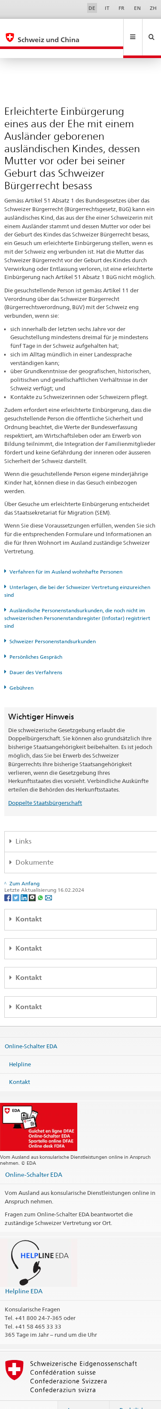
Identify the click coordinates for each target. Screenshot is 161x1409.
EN (137, 8)
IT (107, 8)
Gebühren (21, 669)
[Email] (48, 878)
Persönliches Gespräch (35, 638)
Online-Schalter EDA (31, 1027)
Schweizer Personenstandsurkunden (52, 623)
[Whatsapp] (41, 878)
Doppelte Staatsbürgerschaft (45, 784)
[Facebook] (8, 878)
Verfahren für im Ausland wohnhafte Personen (65, 553)
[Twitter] (16, 878)
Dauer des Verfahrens (35, 654)
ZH (153, 8)
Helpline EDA (24, 1272)
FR (121, 8)
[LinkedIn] (25, 878)
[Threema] (33, 878)
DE (91, 8)
